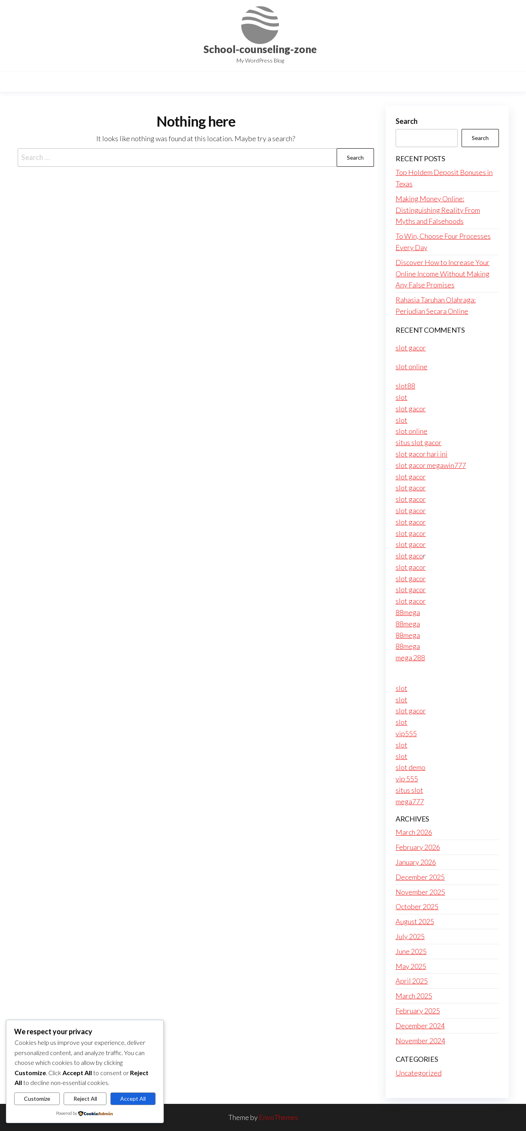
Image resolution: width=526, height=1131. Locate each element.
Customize (37, 1098)
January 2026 (416, 862)
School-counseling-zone (260, 49)
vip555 (406, 733)
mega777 (410, 801)
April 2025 (412, 980)
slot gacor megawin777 (431, 465)
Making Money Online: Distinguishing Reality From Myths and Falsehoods (438, 210)
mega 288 (410, 657)
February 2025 (418, 1010)
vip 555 (407, 778)
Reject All (85, 1098)
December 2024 (420, 1025)
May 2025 (411, 966)
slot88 (405, 385)
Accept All (133, 1098)
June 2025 (411, 951)
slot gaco (409, 555)
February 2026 (418, 847)
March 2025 (414, 995)
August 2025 (415, 921)
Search (407, 121)
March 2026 (414, 832)
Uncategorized (419, 1072)
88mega (408, 612)
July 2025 (410, 936)
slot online (411, 366)
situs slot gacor (419, 442)
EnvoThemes (278, 1117)
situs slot (409, 790)
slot (401, 397)
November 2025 (420, 892)
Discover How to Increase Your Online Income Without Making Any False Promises (442, 273)
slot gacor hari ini (421, 453)
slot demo (410, 767)
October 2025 (417, 906)
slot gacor (411, 347)
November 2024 (420, 1040)
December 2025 (420, 877)
